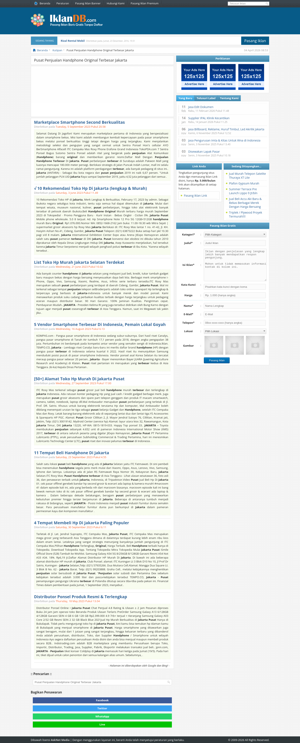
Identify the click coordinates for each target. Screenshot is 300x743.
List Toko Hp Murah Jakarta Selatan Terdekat (79, 262)
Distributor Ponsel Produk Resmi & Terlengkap (80, 596)
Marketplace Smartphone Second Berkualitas (79, 122)
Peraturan (62, 3)
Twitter (102, 708)
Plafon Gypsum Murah (244, 183)
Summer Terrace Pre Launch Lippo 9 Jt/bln (243, 191)
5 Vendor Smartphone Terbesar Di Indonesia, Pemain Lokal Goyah (100, 324)
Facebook (102, 700)
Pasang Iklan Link (195, 195)
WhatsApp (102, 716)
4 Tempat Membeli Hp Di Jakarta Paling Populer (81, 522)
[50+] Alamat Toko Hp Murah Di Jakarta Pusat (79, 379)
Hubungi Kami (116, 3)
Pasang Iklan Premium (144, 3)
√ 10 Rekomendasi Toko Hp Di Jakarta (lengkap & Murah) (90, 188)
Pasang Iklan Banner (87, 3)
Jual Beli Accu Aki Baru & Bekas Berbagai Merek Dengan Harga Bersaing (245, 203)
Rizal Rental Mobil (73, 41)
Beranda (42, 3)
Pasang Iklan (255, 40)
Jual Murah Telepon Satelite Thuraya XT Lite (247, 176)
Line (102, 724)
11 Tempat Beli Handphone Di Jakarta (71, 452)
